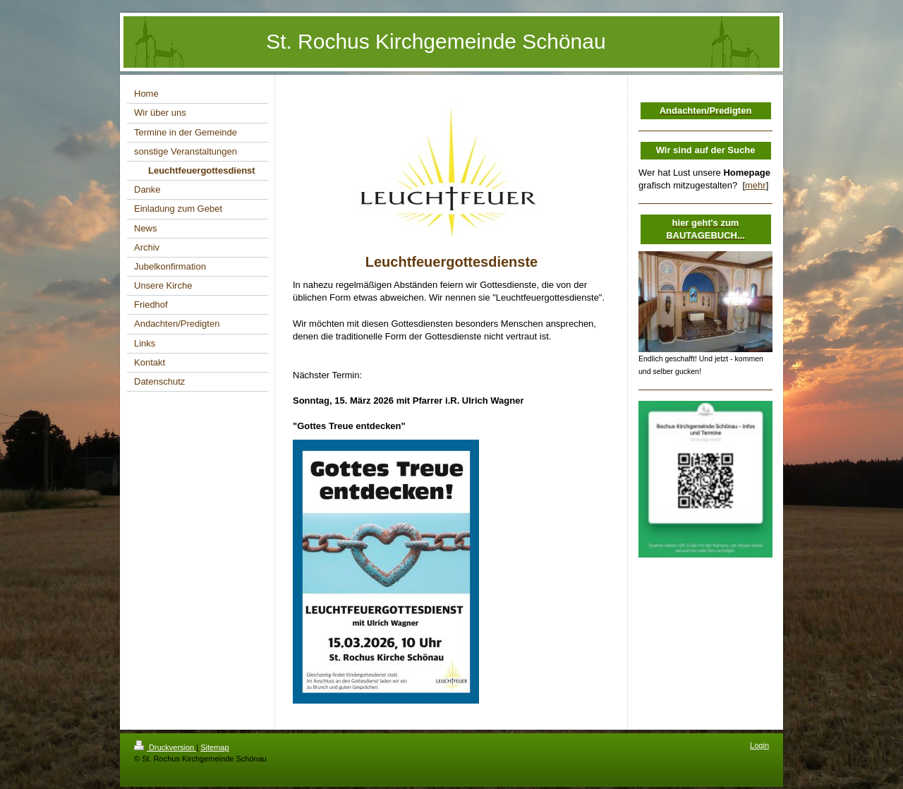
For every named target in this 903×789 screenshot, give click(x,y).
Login (759, 745)
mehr (755, 185)
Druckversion (165, 747)
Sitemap (214, 747)
